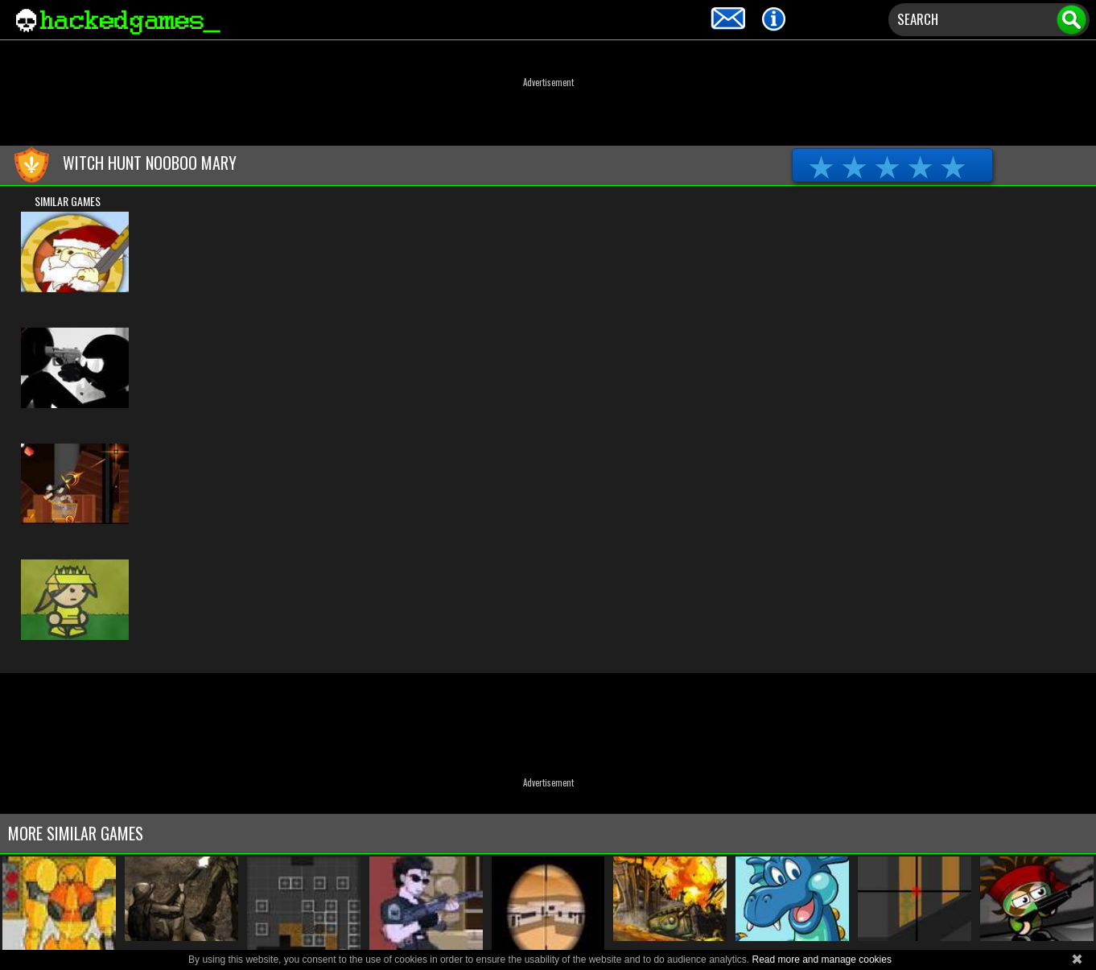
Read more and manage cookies (821, 959)
